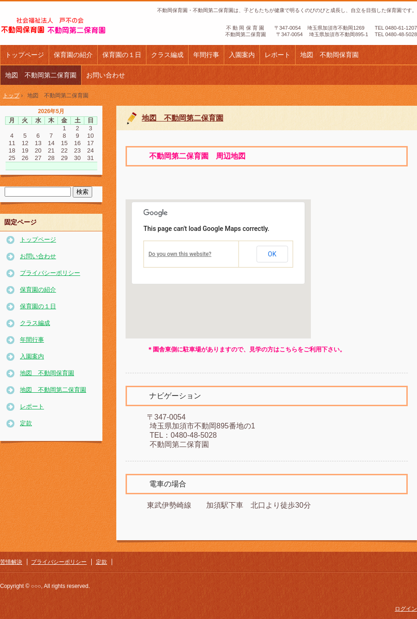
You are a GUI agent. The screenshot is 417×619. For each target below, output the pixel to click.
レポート (278, 54)
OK (272, 254)
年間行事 (206, 54)
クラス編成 (167, 54)
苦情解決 (11, 562)
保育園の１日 (121, 54)
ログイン (406, 609)
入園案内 (242, 54)
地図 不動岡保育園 (329, 54)
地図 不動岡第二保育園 (40, 75)
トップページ (24, 54)
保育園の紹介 (73, 54)
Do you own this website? (180, 254)
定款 (26, 423)
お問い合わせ (105, 75)
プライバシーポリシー (50, 272)
